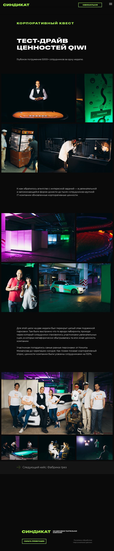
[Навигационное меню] (110, 4)
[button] (90, 5)
